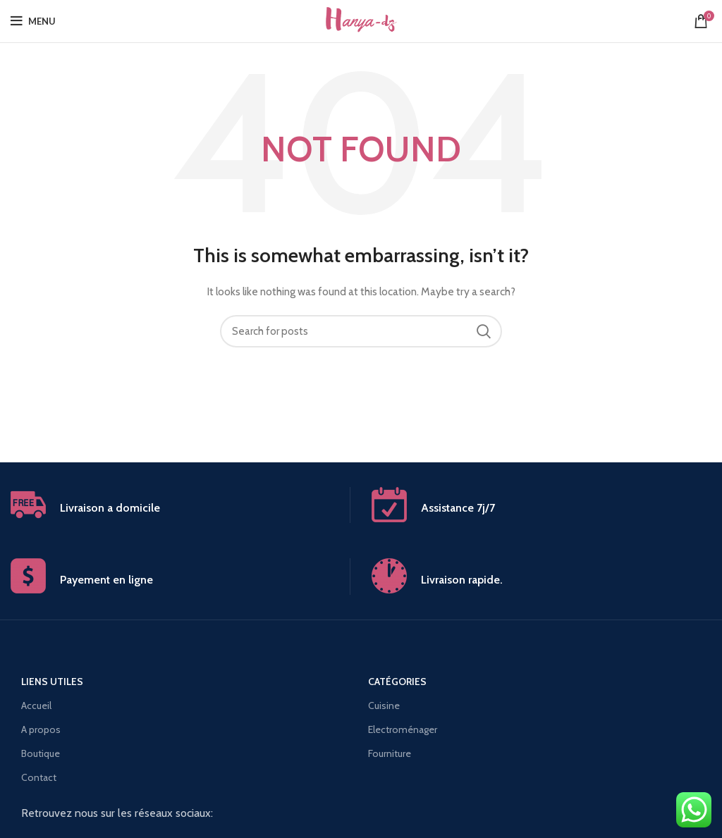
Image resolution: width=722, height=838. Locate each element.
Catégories (397, 681)
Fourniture (389, 753)
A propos (41, 729)
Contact (38, 777)
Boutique (40, 753)
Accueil (36, 705)
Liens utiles (52, 681)
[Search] (361, 331)
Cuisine (384, 705)
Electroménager (402, 729)
